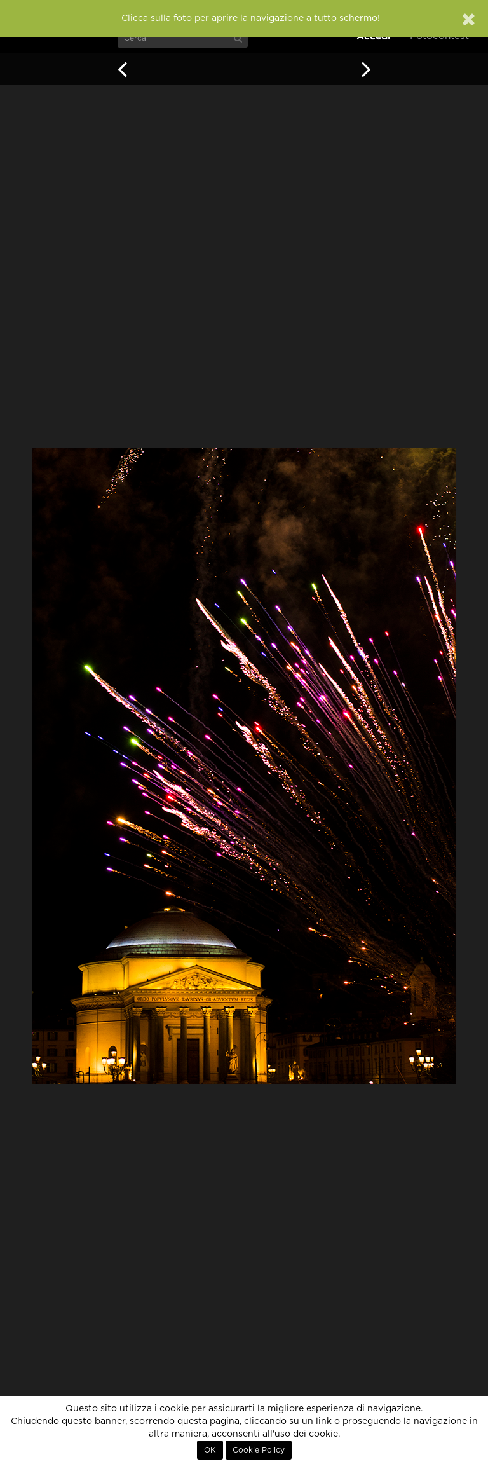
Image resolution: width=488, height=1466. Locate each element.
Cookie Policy (259, 1450)
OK (210, 1450)
